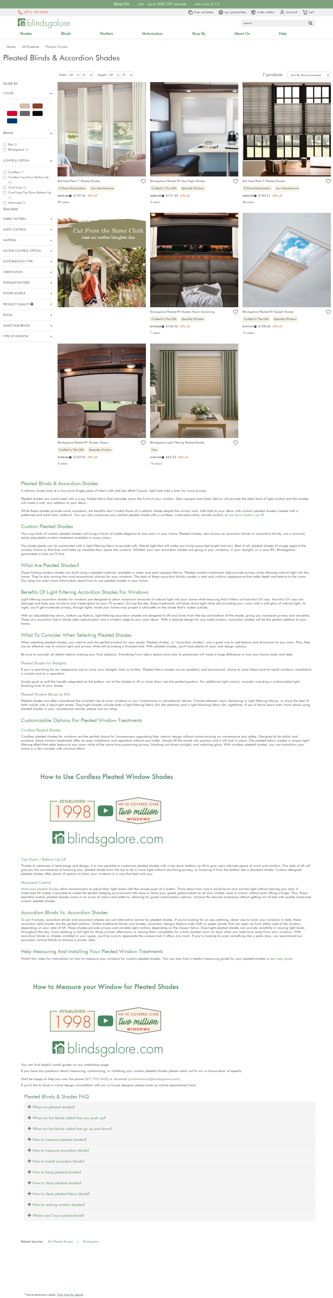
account (288, 12)
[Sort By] (308, 75)
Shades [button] (26, 34)
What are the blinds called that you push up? (67, 1118)
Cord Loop (17, 187)
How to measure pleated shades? (57, 1140)
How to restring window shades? (56, 1205)
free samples (200, 12)
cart (308, 12)
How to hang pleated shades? (54, 1172)
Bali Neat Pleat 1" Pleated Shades (79, 181)
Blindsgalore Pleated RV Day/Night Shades (177, 181)
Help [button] (282, 34)
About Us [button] (242, 34)
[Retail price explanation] (63, 196)
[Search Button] (310, 23)
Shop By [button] (198, 34)
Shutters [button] (106, 34)
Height (102, 75)
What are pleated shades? (51, 1107)
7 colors (155, 332)
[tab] (169, 1107)
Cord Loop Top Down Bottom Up (29, 195)
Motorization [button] (152, 34)
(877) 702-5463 (33, 12)
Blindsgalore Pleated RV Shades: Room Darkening (182, 311)
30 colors (63, 202)
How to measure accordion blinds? (58, 1151)
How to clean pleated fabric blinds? (59, 1194)
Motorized (16, 202)
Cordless (16, 172)
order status (263, 12)
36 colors (248, 202)
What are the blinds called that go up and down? (70, 1129)
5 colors (155, 202)
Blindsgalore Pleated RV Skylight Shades (268, 311)
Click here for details (70, 1294)
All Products (30, 47)
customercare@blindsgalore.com (154, 1079)
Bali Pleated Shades (60, 1241)
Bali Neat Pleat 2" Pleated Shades (264, 181)
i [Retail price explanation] (70, 195)
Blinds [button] (66, 34)
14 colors (156, 463)
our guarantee (232, 12)
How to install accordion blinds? (56, 1161)
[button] (27, 208)
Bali (12, 144)
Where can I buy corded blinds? (56, 1216)
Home (11, 47)
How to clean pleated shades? (54, 1183)
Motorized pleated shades (40, 889)
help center (285, 959)
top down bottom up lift (246, 515)
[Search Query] (273, 23)
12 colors (248, 332)
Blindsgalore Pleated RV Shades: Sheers (83, 442)
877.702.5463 (96, 1079)
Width (62, 75)
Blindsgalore (18, 149)
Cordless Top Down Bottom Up (28, 180)
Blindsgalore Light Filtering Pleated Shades (177, 442)
